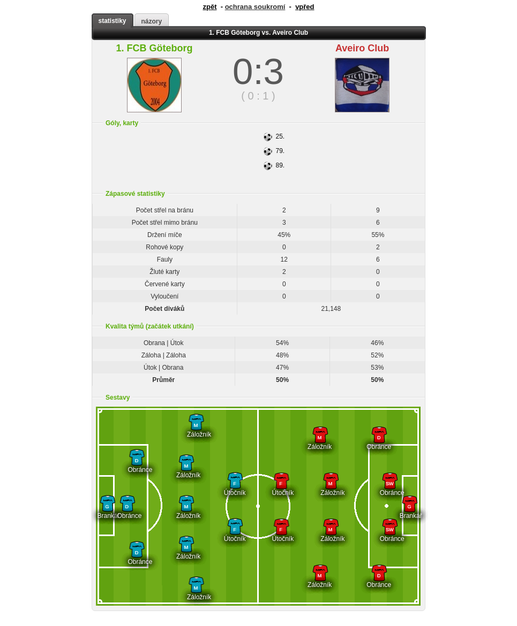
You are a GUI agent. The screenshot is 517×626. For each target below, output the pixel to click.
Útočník (235, 489)
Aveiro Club (362, 48)
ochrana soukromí (255, 7)
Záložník (196, 430)
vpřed (304, 7)
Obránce (136, 466)
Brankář (107, 512)
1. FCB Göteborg (154, 48)
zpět (209, 7)
